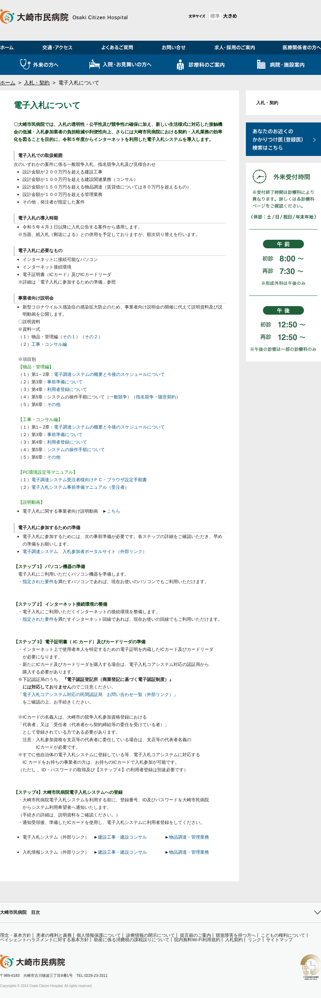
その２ (91, 336)
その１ (69, 336)
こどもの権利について (283, 935)
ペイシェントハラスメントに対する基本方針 (44, 939)
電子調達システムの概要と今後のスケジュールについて (109, 374)
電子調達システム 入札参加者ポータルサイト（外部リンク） (85, 551)
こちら (113, 511)
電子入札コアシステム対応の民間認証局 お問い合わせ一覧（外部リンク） (98, 694)
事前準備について (65, 381)
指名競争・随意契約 (156, 396)
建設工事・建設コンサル (122, 837)
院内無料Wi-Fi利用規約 (197, 939)
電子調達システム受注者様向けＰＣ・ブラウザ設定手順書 (89, 479)
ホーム (7, 83)
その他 (53, 404)
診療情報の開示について (150, 935)
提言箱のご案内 (195, 935)
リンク (254, 939)
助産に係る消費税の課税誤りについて (131, 939)
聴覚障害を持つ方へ (236, 935)
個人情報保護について (98, 935)
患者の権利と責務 (54, 935)
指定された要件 (38, 581)
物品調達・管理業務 (189, 837)
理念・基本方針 (15, 935)
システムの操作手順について (76, 449)
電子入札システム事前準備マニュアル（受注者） (80, 487)
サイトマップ (279, 939)
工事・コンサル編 (49, 344)
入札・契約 (37, 83)
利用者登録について (67, 389)
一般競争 (118, 396)
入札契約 (234, 939)
